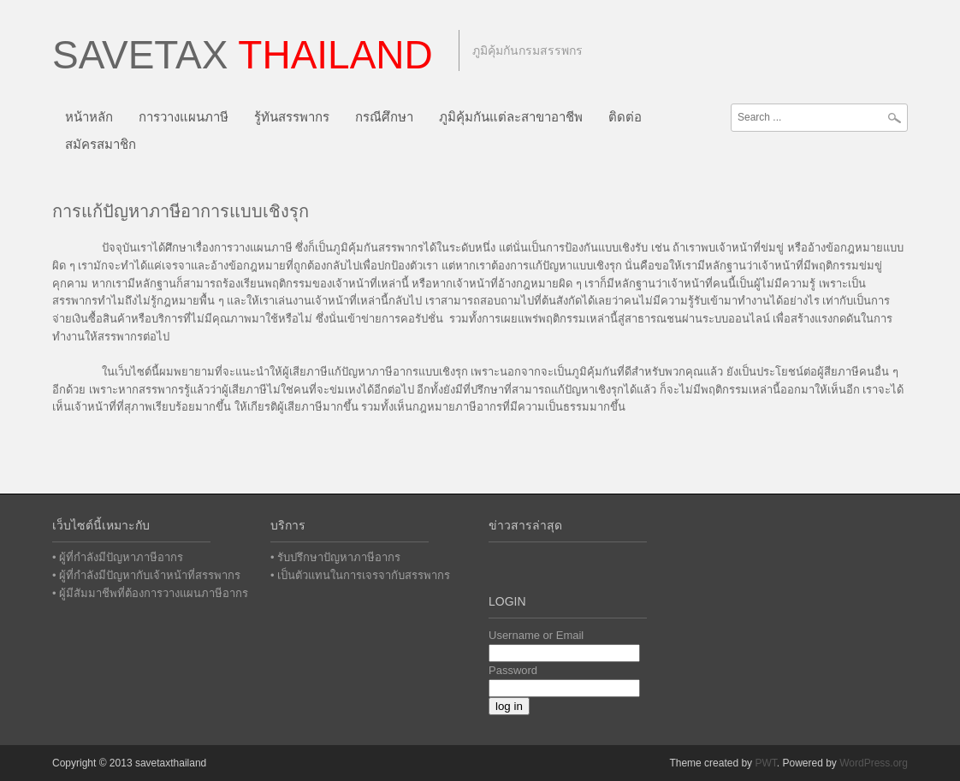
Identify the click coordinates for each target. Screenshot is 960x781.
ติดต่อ (625, 116)
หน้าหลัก (89, 116)
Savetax (242, 55)
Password (513, 670)
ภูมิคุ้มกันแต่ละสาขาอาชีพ (511, 116)
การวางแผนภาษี (183, 116)
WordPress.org (873, 763)
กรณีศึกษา (384, 116)
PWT (765, 763)
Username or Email (536, 635)
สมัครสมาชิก (100, 144)
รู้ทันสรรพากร (291, 116)
